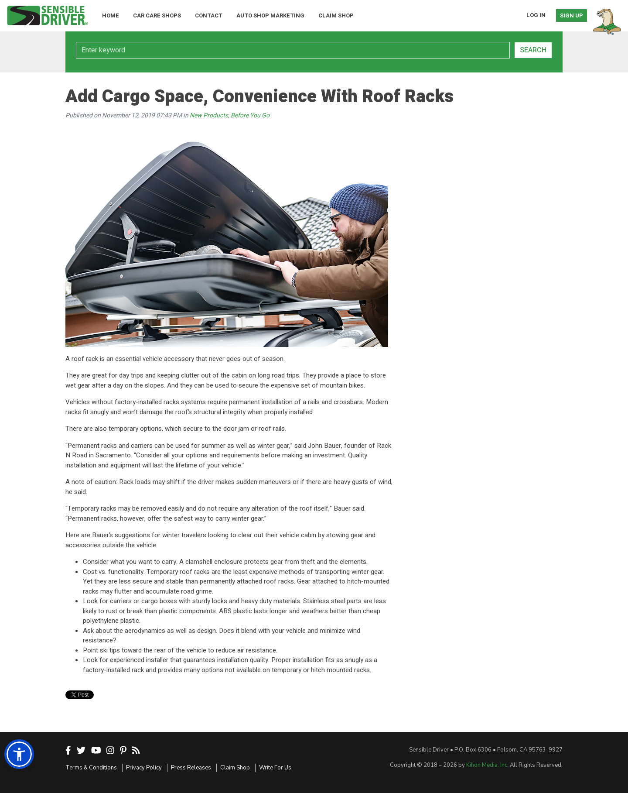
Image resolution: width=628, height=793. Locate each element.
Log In (536, 15)
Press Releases (191, 768)
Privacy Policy (144, 768)
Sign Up (571, 15)
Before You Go (250, 115)
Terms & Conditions (91, 768)
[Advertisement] (471, 178)
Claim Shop (336, 15)
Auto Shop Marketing (270, 15)
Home (110, 15)
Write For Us (275, 768)
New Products (209, 115)
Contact (208, 15)
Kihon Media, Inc (486, 765)
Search (533, 50)
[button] (19, 754)
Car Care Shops (157, 15)
